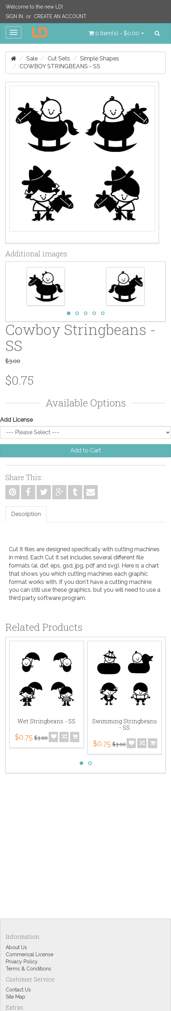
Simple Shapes (99, 58)
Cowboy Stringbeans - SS (60, 66)
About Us (16, 947)
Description (26, 514)
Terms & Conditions (28, 969)
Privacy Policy (22, 961)
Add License (16, 419)
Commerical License (29, 954)
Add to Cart (85, 450)
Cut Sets (59, 58)
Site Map (15, 997)
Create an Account (60, 16)
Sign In (14, 16)
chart (152, 565)
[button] (116, 33)
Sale (32, 58)
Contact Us (18, 990)
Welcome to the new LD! (34, 7)
